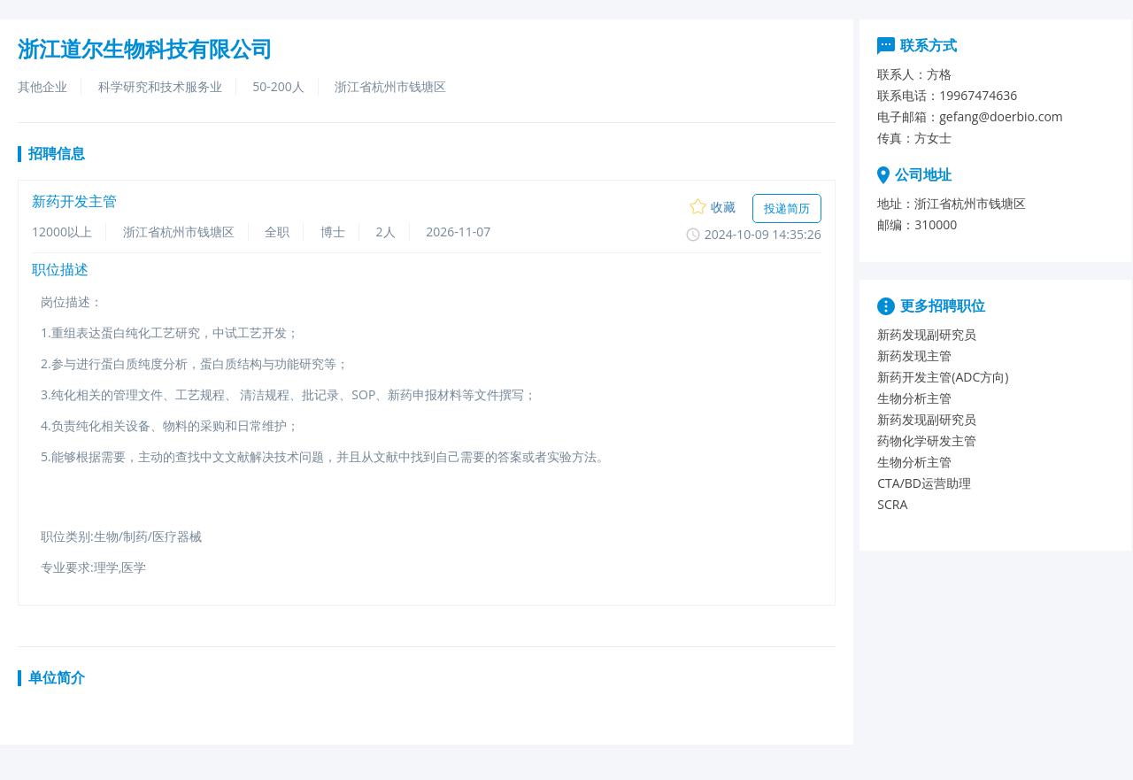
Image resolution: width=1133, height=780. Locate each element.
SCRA (892, 504)
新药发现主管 (914, 355)
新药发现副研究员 (926, 334)
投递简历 (787, 208)
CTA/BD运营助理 (924, 483)
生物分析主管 (914, 398)
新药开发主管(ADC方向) (942, 376)
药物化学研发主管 (926, 440)
